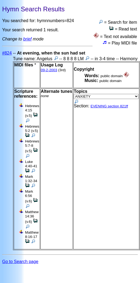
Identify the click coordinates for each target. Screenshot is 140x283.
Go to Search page (20, 261)
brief (27, 39)
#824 (7, 53)
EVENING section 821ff (109, 106)
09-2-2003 (49, 70)
